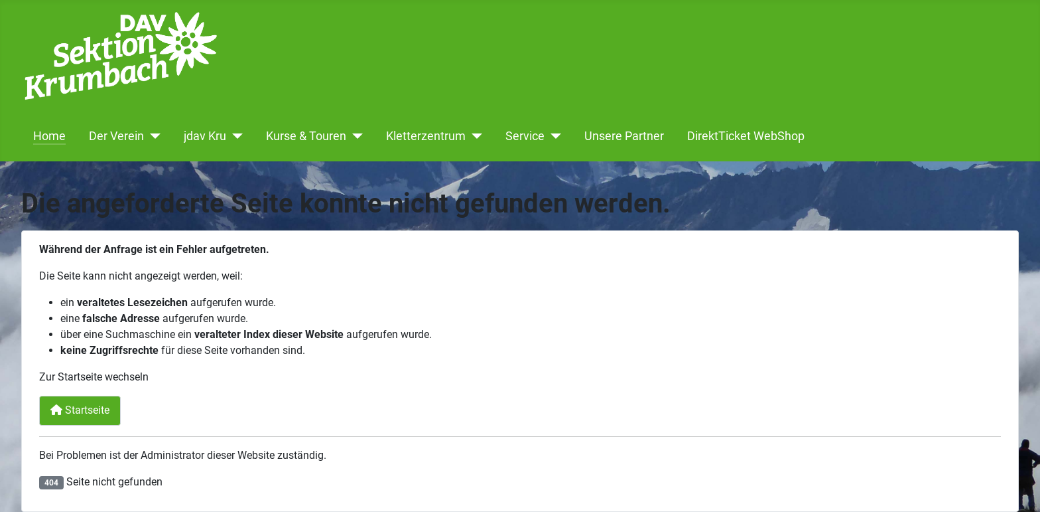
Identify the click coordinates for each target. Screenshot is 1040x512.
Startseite (79, 410)
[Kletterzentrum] (474, 136)
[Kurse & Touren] (354, 136)
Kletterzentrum (426, 136)
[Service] (553, 136)
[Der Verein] (152, 136)
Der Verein (116, 136)
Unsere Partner (624, 136)
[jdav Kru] (234, 136)
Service (525, 136)
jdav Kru (205, 136)
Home (49, 136)
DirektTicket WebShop (746, 136)
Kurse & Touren (306, 136)
